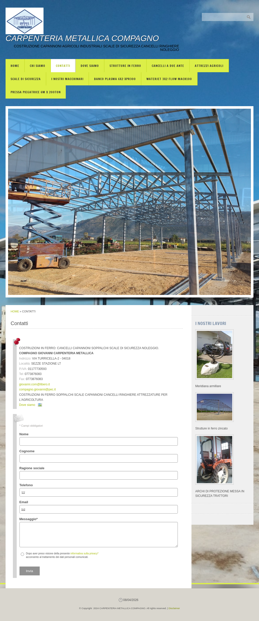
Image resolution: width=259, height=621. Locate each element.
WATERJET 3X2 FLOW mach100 (169, 79)
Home (15, 65)
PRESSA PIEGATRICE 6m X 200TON (36, 92)
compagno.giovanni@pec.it (37, 389)
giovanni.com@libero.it (34, 384)
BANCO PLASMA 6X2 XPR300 (115, 79)
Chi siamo (37, 65)
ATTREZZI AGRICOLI (209, 65)
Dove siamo (90, 65)
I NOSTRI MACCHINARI (67, 79)
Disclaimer (174, 608)
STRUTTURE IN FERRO (125, 65)
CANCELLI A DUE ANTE (168, 65)
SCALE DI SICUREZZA (26, 79)
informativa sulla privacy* (85, 553)
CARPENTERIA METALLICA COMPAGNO (82, 38)
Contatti (63, 65)
